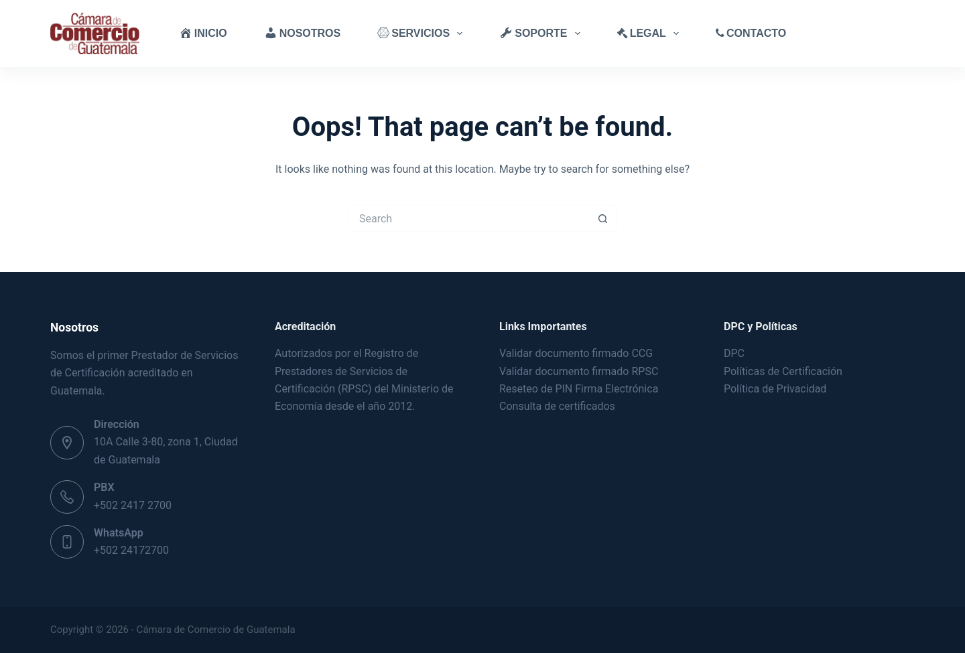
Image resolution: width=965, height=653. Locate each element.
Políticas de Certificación (783, 371)
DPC (734, 353)
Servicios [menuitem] (422, 33)
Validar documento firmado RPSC (578, 371)
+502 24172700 (131, 550)
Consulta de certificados (557, 406)
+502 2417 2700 (133, 505)
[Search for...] (469, 218)
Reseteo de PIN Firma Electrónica (578, 388)
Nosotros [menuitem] (302, 33)
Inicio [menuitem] (203, 33)
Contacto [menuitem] (751, 33)
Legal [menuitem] (650, 33)
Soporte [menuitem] (542, 33)
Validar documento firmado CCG (577, 353)
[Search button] (603, 218)
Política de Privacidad (775, 388)
